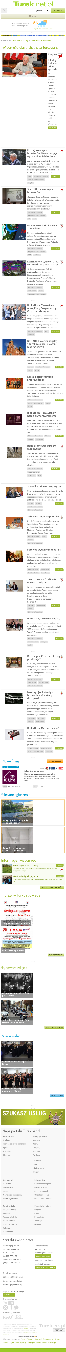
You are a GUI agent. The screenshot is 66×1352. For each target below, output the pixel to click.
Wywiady (7, 1213)
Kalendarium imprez (42, 1184)
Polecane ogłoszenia (15, 794)
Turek (35, 1164)
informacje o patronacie (45, 1267)
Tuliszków (37, 1161)
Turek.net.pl (17, 40)
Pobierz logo (9, 1295)
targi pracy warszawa (37, 1342)
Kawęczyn (37, 1147)
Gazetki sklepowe (41, 1195)
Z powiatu (7, 1151)
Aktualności (8, 1136)
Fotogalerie (39, 1217)
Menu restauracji (41, 1191)
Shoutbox (7, 1155)
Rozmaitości (8, 1232)
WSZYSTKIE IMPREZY (56, 955)
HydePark (38, 1224)
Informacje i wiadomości (19, 860)
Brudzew (36, 1140)
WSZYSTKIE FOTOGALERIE (54, 1027)
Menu (35, 16)
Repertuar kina (40, 1187)
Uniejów (36, 1172)
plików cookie (27, 1332)
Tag (26, 40)
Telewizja (38, 1221)
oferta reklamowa (43, 1256)
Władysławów (38, 1168)
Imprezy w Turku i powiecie (20, 895)
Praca (36, 1213)
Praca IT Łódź (26, 1339)
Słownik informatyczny (44, 1339)
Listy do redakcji (10, 1209)
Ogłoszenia (8, 1180)
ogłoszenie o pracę (18, 1342)
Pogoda (37, 1209)
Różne (5, 1191)
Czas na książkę (10, 1224)
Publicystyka (9, 1206)
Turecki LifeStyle (10, 1217)
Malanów (36, 1151)
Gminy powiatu (40, 1136)
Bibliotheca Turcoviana (40, 40)
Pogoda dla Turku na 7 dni (43, 29)
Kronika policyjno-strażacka (14, 1144)
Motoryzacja (8, 1187)
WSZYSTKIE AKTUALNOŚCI (52, 887)
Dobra (35, 1144)
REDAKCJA (59, 1330)
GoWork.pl (51, 1342)
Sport (5, 1147)
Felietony (7, 1228)
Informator (39, 1180)
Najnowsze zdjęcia (14, 967)
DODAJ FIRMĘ (55, 761)
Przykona (36, 1155)
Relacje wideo (11, 1035)
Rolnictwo (7, 1184)
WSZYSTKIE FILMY (57, 1096)
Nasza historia (9, 1221)
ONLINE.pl (33, 1336)
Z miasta (6, 1140)
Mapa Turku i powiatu (43, 1198)
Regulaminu (26, 1328)
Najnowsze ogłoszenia (12, 1195)
